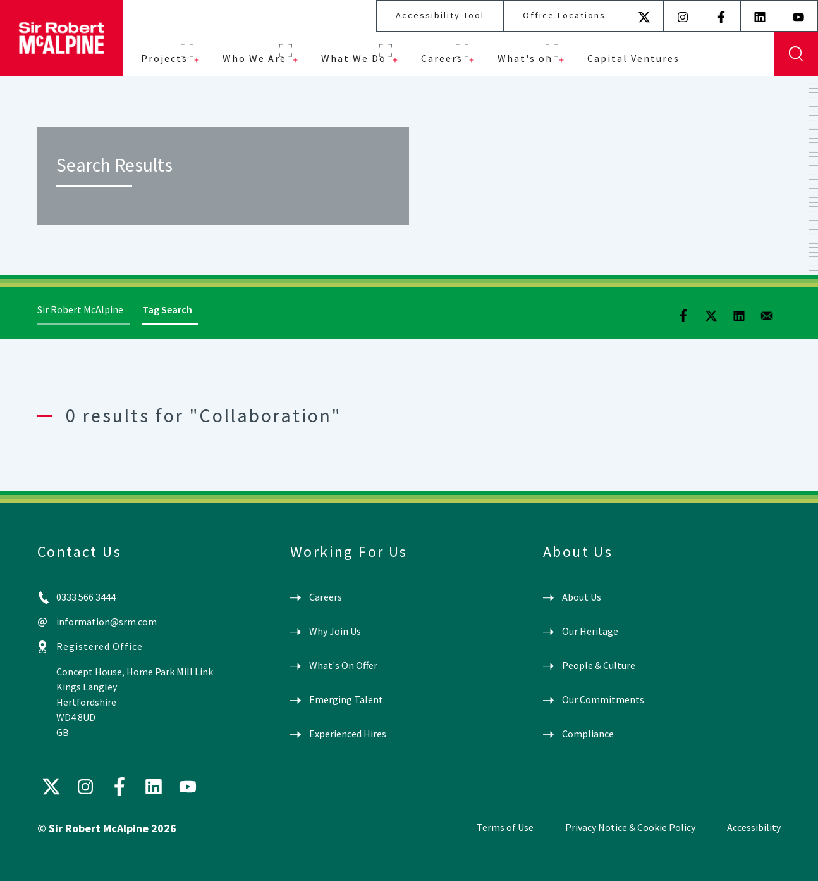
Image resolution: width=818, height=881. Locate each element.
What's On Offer (343, 665)
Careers (442, 58)
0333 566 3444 (86, 596)
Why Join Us (335, 631)
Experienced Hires (347, 733)
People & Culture (598, 665)
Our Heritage (590, 631)
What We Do (353, 58)
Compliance (588, 733)
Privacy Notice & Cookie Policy (630, 827)
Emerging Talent (346, 699)
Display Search (796, 54)
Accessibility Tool (440, 15)
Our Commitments (603, 699)
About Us (581, 596)
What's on (525, 58)
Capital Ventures (633, 58)
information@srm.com (106, 621)
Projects (164, 58)
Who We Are (254, 58)
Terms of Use (505, 827)
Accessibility (754, 827)
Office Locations (564, 15)
